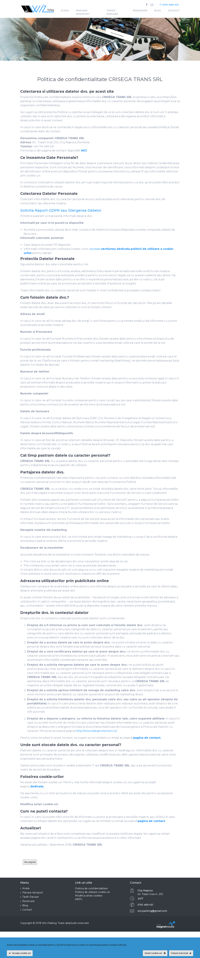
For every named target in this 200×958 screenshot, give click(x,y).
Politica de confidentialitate (91, 888)
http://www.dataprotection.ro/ (96, 731)
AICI (84, 150)
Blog (157, 10)
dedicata (36, 786)
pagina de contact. (147, 737)
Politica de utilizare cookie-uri (92, 892)
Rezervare (140, 10)
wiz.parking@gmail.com (152, 910)
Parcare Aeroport (83, 12)
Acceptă (30, 862)
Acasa (65, 10)
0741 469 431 (169, 4)
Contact (174, 10)
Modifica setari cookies (88, 895)
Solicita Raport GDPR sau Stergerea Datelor (60, 210)
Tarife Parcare (112, 12)
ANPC (78, 899)
